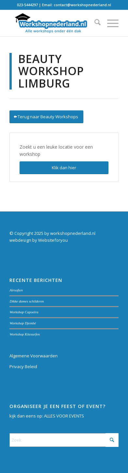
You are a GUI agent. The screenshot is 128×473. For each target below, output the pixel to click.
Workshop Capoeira (23, 312)
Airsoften (16, 290)
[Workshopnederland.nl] (52, 23)
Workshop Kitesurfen (24, 334)
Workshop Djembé (22, 323)
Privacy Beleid (23, 366)
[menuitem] (94, 23)
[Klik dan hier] (64, 167)
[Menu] (110, 23)
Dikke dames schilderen (26, 301)
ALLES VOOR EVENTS (64, 416)
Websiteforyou (53, 240)
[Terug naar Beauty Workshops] (46, 116)
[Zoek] (94, 23)
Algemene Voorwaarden (33, 356)
